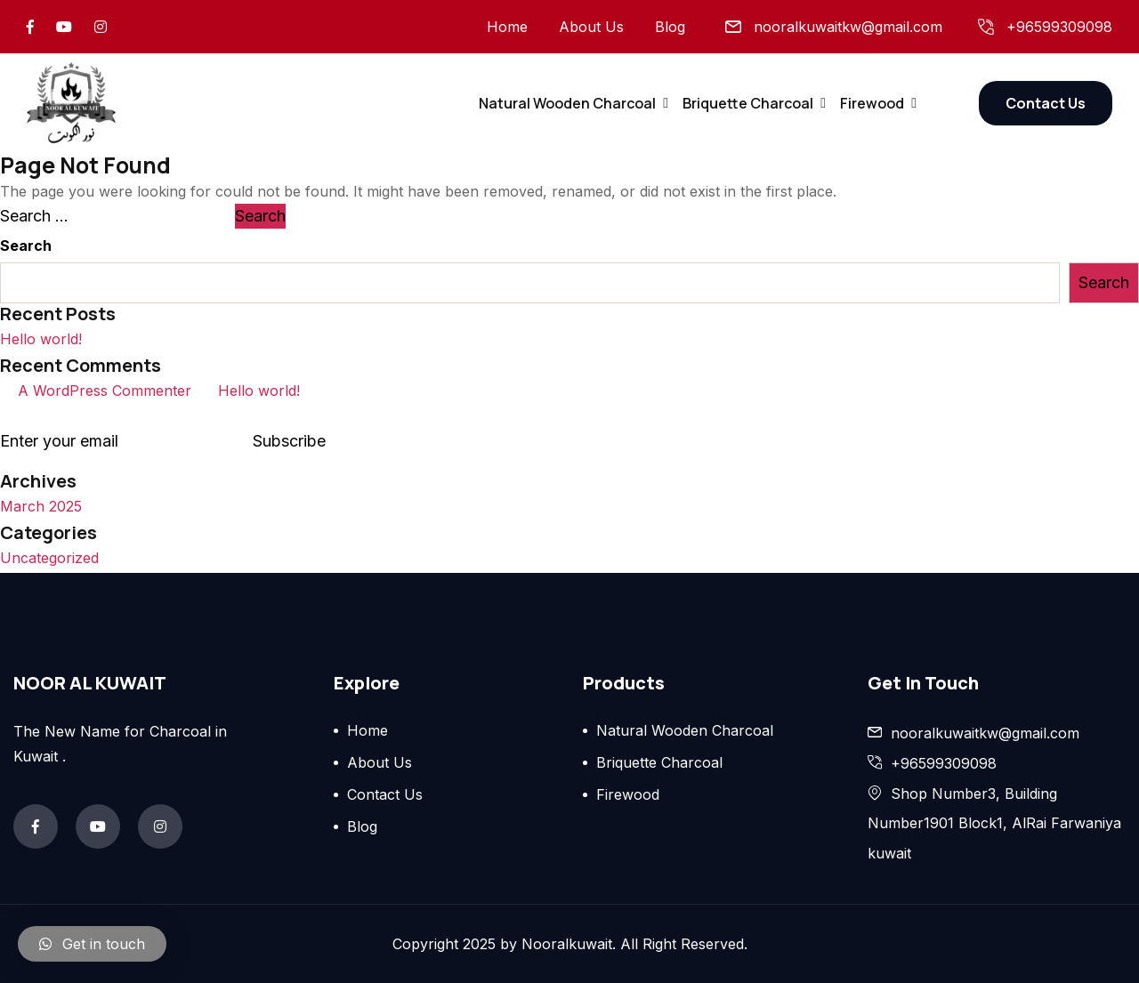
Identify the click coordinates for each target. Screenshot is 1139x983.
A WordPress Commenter (104, 390)
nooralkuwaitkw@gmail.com (848, 27)
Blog (670, 27)
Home (507, 27)
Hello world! (41, 339)
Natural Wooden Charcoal (567, 103)
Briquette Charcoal (748, 103)
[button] (92, 944)
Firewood (872, 103)
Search (26, 245)
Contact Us (1046, 103)
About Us (591, 27)
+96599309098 (1059, 27)
